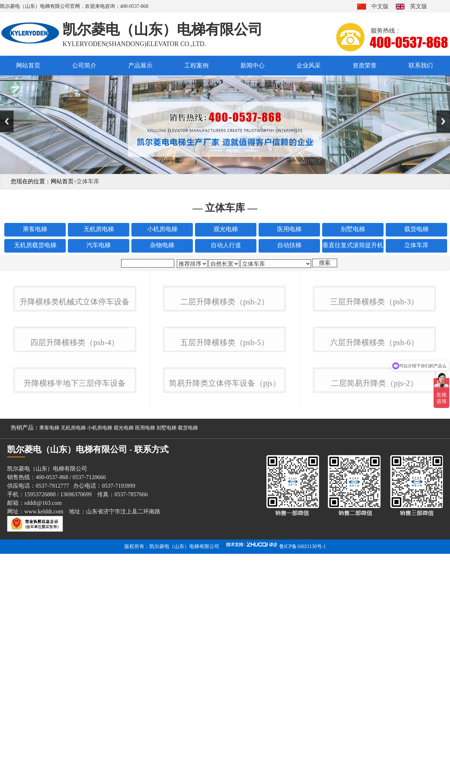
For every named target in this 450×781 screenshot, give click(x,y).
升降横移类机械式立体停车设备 (75, 386)
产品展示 (140, 65)
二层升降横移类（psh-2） (224, 386)
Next (443, 121)
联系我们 (421, 65)
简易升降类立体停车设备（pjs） (224, 637)
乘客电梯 (49, 682)
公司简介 (84, 65)
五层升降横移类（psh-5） (224, 512)
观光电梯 (124, 682)
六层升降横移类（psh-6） (374, 512)
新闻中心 (252, 65)
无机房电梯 (73, 682)
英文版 (418, 6)
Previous (7, 121)
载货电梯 (188, 682)
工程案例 (196, 65)
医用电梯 (145, 682)
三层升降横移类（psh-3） (374, 386)
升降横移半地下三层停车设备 (75, 637)
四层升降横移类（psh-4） (74, 512)
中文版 (380, 6)
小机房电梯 (99, 682)
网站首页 (28, 65)
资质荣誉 (364, 65)
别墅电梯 (166, 682)
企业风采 (308, 65)
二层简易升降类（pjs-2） (374, 637)
